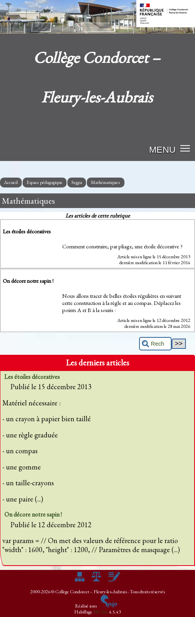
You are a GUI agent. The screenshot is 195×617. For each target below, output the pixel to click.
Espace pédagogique (45, 182)
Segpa (76, 182)
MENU (162, 149)
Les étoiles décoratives (32, 377)
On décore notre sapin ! (33, 514)
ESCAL (100, 612)
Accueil (11, 182)
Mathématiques (105, 182)
